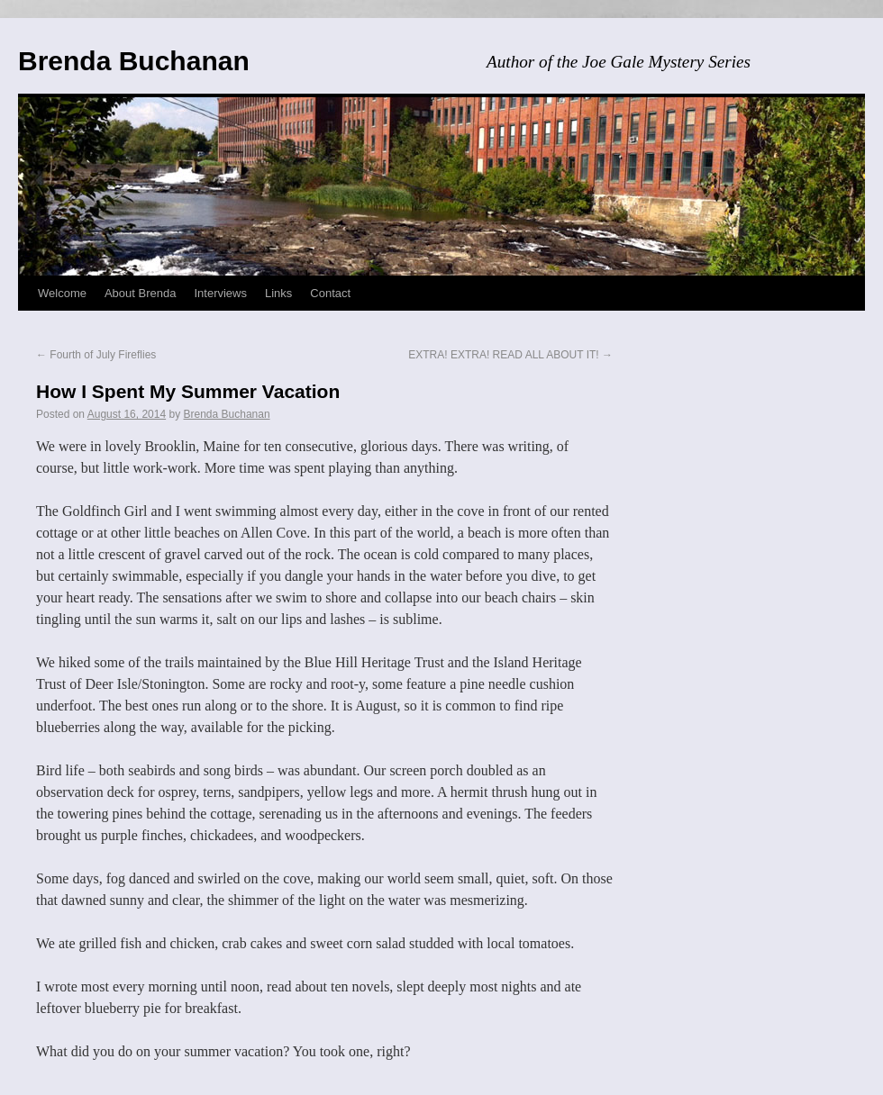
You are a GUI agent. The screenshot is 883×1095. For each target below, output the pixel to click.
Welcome (62, 293)
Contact (330, 293)
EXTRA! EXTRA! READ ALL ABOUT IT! (510, 354)
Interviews (220, 293)
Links (278, 293)
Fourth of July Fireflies (96, 354)
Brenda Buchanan (134, 61)
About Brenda (141, 293)
